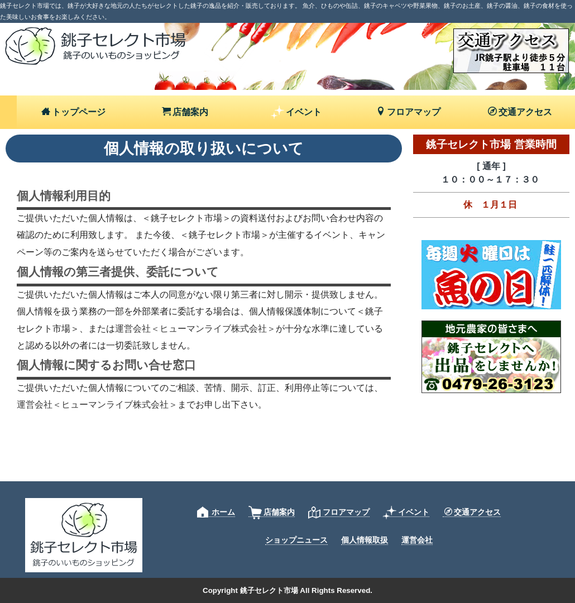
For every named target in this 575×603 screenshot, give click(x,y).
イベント (296, 112)
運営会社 (417, 539)
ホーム (216, 512)
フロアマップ (408, 112)
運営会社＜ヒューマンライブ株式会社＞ (195, 328)
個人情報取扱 (364, 539)
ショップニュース (296, 539)
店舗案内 (185, 112)
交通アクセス (520, 112)
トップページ (73, 112)
